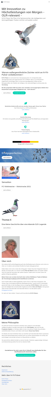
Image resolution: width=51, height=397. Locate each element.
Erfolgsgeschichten (7, 290)
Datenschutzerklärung (7, 371)
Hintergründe (5, 382)
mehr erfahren (7, 93)
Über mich (4, 384)
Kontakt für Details (19, 93)
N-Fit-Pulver (5, 378)
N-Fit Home (5, 2)
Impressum (4, 370)
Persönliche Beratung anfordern (25, 355)
